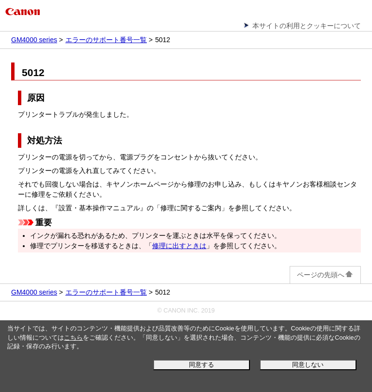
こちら (73, 337)
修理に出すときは (179, 246)
